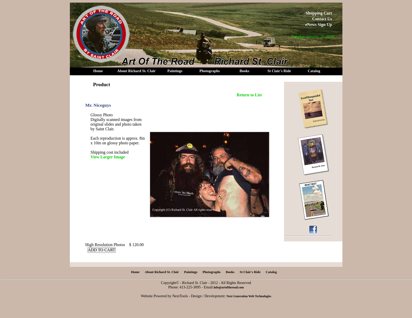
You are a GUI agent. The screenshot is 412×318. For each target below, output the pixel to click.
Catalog (314, 71)
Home (98, 71)
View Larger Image (108, 157)
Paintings (175, 71)
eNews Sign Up (318, 24)
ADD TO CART (101, 250)
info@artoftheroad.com (229, 287)
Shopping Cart (319, 13)
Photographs (209, 71)
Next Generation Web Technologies (249, 296)
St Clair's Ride (279, 71)
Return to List (249, 95)
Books (244, 71)
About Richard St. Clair (136, 71)
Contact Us (322, 19)
